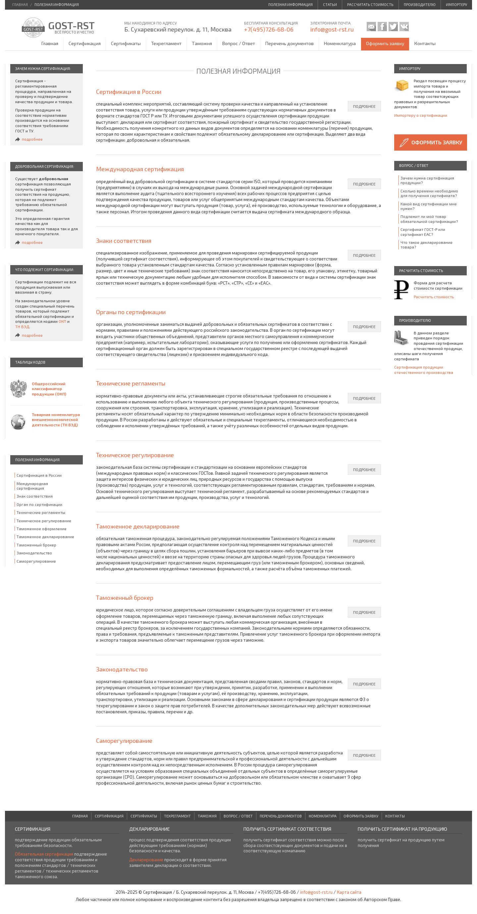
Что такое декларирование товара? (426, 244)
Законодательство (34, 552)
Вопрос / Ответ (238, 43)
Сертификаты (126, 43)
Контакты (425, 43)
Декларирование (146, 859)
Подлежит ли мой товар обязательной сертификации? (429, 218)
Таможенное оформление (42, 528)
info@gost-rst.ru (332, 29)
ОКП (62, 321)
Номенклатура (340, 43)
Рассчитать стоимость (370, 4)
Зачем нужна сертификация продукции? (427, 180)
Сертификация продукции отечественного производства (423, 370)
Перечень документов (289, 43)
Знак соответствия (35, 496)
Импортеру (456, 4)
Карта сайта (349, 892)
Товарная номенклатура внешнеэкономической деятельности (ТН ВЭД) (56, 419)
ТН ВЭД (22, 326)
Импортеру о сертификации (420, 115)
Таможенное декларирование (45, 536)
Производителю (420, 4)
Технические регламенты (41, 512)
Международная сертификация (32, 485)
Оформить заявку (385, 43)
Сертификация (85, 43)
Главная (49, 43)
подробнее (32, 139)
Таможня (202, 43)
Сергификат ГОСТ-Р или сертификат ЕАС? (422, 231)
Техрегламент (166, 43)
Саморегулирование (36, 561)
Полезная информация (290, 4)
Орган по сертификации (39, 504)
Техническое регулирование (44, 520)
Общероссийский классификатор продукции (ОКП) (49, 388)
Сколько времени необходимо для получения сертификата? (429, 193)
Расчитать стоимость (434, 296)
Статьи (330, 4)
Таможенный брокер (36, 544)
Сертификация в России (39, 475)
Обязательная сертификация (44, 854)
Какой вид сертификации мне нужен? (428, 206)
